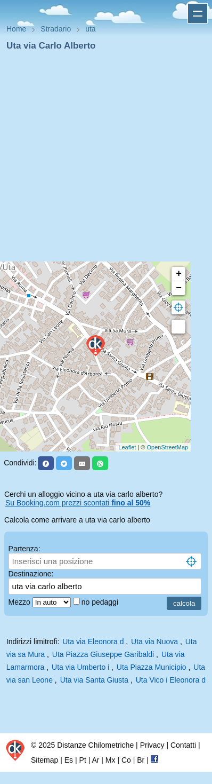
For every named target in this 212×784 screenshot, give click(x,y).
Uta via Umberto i (80, 667)
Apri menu (197, 13)
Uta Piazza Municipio (151, 667)
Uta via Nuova (154, 641)
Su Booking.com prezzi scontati (77, 502)
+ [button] (179, 273)
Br (140, 760)
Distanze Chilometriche (95, 745)
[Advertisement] (101, 160)
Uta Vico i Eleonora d (171, 680)
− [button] (179, 288)
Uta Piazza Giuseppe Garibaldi (103, 654)
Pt (82, 760)
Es (68, 760)
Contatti (183, 745)
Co (126, 760)
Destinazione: (31, 573)
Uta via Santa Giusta (94, 680)
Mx (110, 760)
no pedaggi (100, 602)
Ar (95, 760)
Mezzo (20, 602)
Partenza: (24, 548)
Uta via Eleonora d (93, 641)
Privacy (152, 745)
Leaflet (127, 447)
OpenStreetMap (168, 447)
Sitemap (44, 760)
